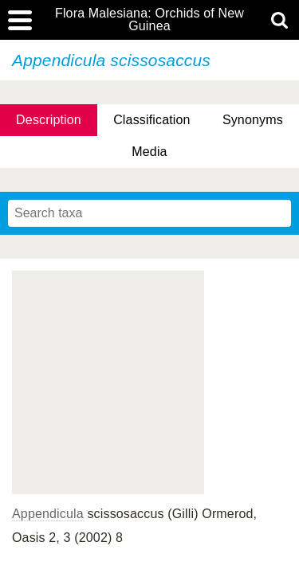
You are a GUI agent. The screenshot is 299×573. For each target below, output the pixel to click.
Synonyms (252, 120)
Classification (152, 120)
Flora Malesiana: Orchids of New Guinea (149, 20)
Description (48, 120)
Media (149, 151)
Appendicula (48, 513)
